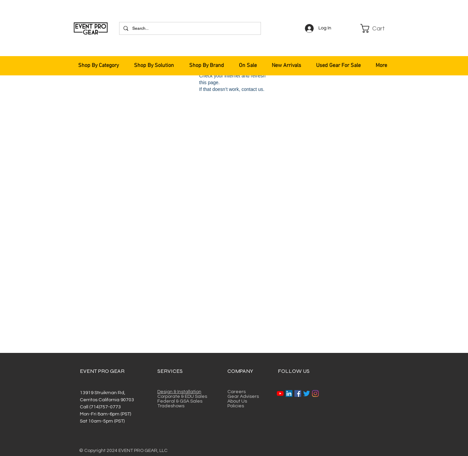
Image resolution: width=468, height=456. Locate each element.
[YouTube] (280, 393)
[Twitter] (306, 393)
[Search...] (189, 28)
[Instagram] (315, 393)
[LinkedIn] (289, 393)
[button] (377, 28)
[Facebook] (297, 393)
